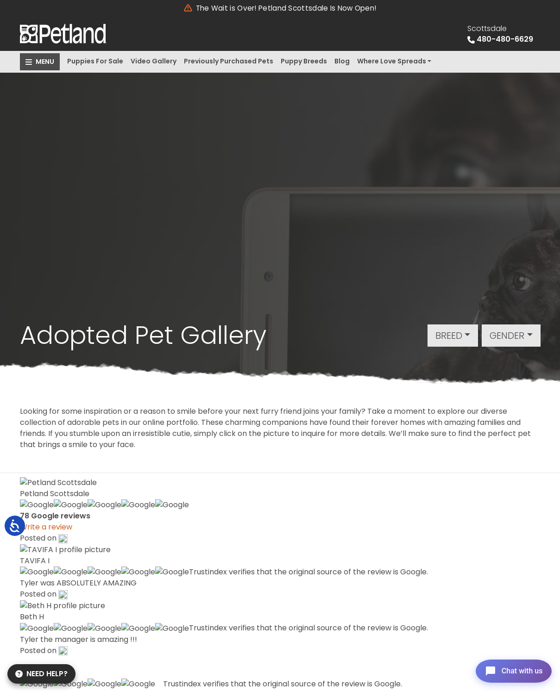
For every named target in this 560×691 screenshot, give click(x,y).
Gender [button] (507, 335)
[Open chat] (511, 670)
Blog (342, 61)
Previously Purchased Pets (228, 61)
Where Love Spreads (391, 61)
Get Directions (58, 612)
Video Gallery (153, 61)
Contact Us (261, 589)
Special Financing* (274, 548)
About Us (257, 562)
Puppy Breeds (304, 61)
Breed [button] (448, 335)
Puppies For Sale (95, 61)
